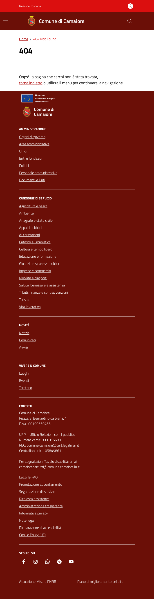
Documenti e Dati (32, 180)
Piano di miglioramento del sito (100, 581)
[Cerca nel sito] (129, 21)
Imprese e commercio (35, 270)
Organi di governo (32, 136)
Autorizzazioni (29, 234)
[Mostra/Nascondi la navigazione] (5, 20)
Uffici (23, 151)
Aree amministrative (34, 144)
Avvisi (23, 347)
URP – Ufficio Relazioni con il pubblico (47, 434)
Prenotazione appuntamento (40, 484)
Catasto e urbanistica (35, 242)
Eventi (24, 380)
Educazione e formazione (37, 256)
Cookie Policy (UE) (32, 534)
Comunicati (27, 340)
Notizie (24, 332)
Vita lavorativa (30, 306)
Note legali (27, 520)
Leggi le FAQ (28, 477)
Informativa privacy (33, 513)
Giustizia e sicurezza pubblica (40, 263)
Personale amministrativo (38, 172)
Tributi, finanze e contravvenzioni (43, 292)
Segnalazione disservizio (37, 491)
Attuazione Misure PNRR (37, 581)
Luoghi (24, 373)
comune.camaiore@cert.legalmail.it (53, 445)
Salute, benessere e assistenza (42, 285)
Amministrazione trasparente (41, 506)
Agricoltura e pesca (33, 206)
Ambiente (26, 213)
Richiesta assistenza (34, 498)
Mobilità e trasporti (33, 278)
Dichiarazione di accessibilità (40, 527)
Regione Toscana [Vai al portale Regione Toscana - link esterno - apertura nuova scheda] (30, 6)
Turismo (24, 299)
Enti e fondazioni (31, 158)
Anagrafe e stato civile (36, 220)
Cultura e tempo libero (35, 249)
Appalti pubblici (30, 227)
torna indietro (30, 83)
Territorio (25, 387)
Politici (24, 165)
